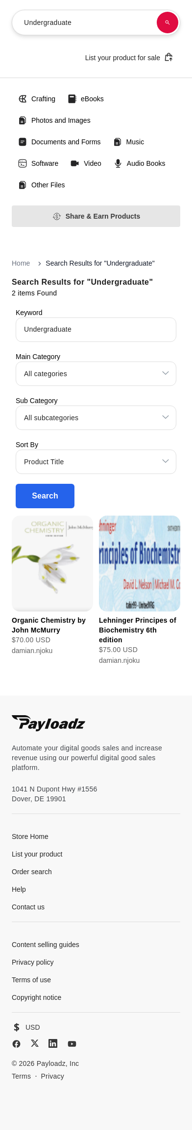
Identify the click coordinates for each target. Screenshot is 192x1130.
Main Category (38, 357)
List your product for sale (129, 57)
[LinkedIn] (52, 1043)
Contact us (28, 907)
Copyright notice (36, 997)
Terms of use (31, 980)
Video (85, 163)
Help (19, 889)
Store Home (30, 836)
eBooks (85, 99)
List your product (37, 854)
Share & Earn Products (96, 216)
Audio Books (139, 163)
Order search (32, 872)
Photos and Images (54, 120)
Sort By (27, 445)
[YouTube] (72, 1044)
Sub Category (37, 401)
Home (21, 263)
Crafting (36, 99)
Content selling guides (45, 945)
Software (38, 163)
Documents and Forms (59, 142)
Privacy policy (33, 962)
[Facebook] (16, 1044)
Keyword (29, 312)
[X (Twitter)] (35, 1043)
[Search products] (167, 22)
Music (128, 142)
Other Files (41, 185)
